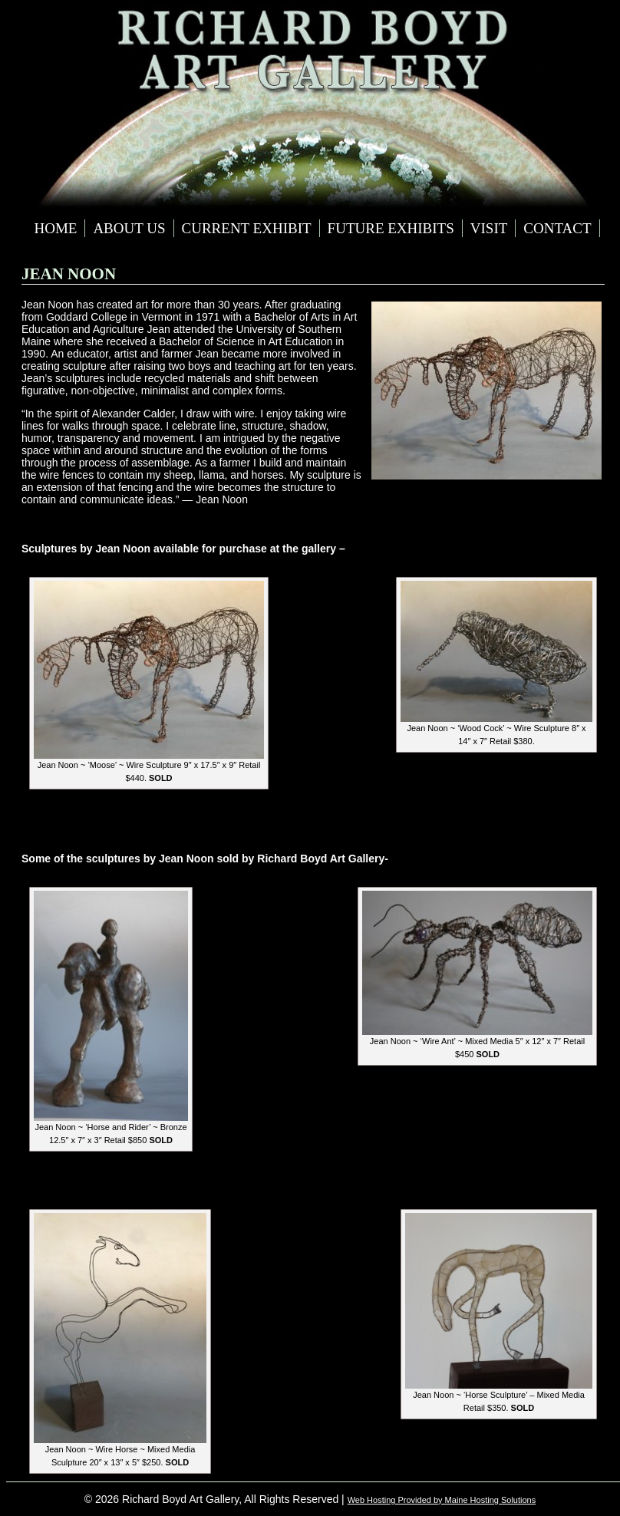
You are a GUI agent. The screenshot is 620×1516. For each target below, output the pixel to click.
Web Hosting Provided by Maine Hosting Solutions (442, 1499)
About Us (129, 228)
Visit (489, 228)
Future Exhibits (391, 228)
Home (55, 228)
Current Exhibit (247, 228)
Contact (557, 228)
